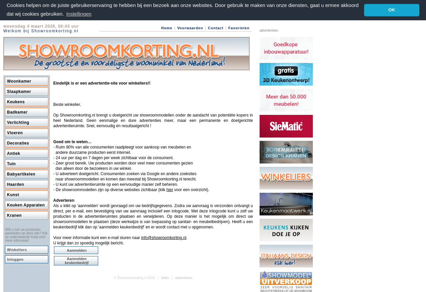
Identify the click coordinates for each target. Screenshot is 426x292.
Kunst (13, 194)
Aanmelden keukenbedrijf (77, 260)
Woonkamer (19, 81)
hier (169, 189)
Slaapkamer (19, 91)
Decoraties (18, 143)
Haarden (15, 184)
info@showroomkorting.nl (163, 237)
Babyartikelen (21, 173)
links (165, 277)
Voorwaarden (190, 28)
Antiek (13, 153)
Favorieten (239, 28)
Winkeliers (17, 249)
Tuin (11, 163)
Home (166, 28)
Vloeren (15, 132)
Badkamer (17, 112)
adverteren (183, 277)
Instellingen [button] (79, 14)
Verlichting (18, 122)
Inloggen (15, 259)
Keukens (16, 101)
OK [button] (391, 9)
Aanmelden (77, 250)
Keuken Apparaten (26, 204)
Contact (216, 28)
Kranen (14, 215)
